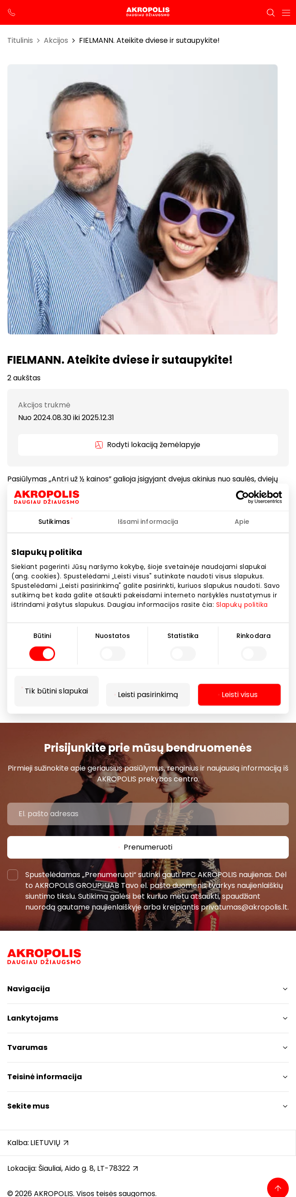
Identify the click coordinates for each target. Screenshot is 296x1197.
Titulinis (20, 40)
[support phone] (11, 12)
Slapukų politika (242, 604)
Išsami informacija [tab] (148, 521)
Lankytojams (32, 1018)
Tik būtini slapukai (56, 691)
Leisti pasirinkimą (148, 694)
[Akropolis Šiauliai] (148, 12)
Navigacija (28, 989)
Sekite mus (28, 1106)
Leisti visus (240, 694)
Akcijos (56, 40)
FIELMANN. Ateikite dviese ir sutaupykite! (149, 40)
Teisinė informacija (44, 1077)
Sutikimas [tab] (54, 521)
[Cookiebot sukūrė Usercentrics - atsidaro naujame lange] (251, 497)
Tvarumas (27, 1047)
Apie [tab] (242, 521)
